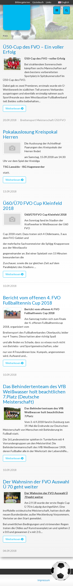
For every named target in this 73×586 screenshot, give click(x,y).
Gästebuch (38, 2)
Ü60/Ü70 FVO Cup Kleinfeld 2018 (32, 205)
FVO (5, 35)
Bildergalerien (22, 2)
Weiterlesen (14, 108)
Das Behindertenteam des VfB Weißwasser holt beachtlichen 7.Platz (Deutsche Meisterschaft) (34, 393)
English (63, 2)
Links (48, 2)
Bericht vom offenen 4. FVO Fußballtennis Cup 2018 (32, 300)
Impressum (44, 580)
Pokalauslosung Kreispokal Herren (30, 134)
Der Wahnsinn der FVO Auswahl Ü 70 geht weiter (36, 484)
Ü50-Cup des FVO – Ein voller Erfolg (33, 49)
